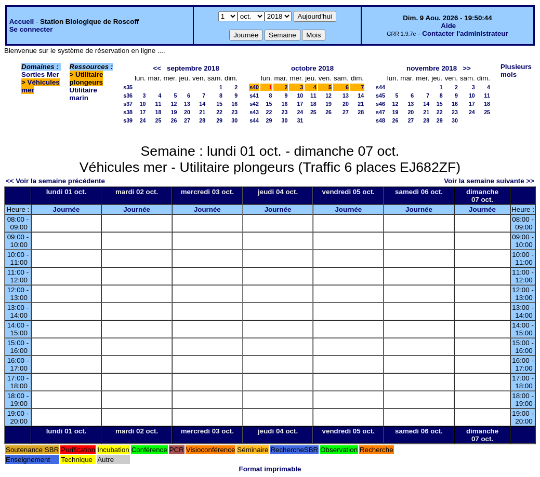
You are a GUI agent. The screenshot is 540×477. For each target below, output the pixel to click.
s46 (380, 104)
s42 (254, 104)
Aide (448, 26)
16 (234, 104)
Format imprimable (270, 469)
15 (219, 104)
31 (300, 120)
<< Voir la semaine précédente (55, 181)
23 (234, 112)
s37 (128, 104)
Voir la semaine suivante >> (489, 181)
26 (174, 120)
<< (157, 68)
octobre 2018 (312, 68)
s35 (128, 87)
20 (187, 112)
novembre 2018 (431, 68)
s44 (254, 120)
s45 (380, 95)
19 (174, 112)
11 (158, 104)
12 (174, 104)
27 (187, 120)
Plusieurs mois (516, 70)
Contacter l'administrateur (465, 33)
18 (158, 112)
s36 (128, 95)
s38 (128, 112)
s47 (380, 112)
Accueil (21, 21)
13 (187, 104)
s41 (254, 95)
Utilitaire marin (83, 94)
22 (219, 112)
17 (143, 112)
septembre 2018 (193, 68)
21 (202, 112)
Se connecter (31, 29)
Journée (66, 209)
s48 (380, 120)
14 (202, 104)
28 (202, 120)
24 (143, 120)
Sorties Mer (40, 74)
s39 (128, 120)
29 (219, 120)
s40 (254, 87)
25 (158, 120)
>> (467, 68)
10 (143, 104)
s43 (254, 112)
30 (234, 120)
